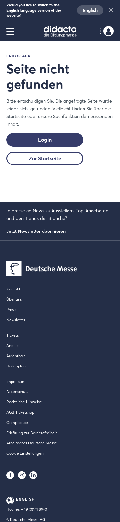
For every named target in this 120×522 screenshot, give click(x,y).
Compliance (17, 422)
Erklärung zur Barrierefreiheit (31, 432)
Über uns (14, 299)
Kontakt (13, 289)
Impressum (16, 381)
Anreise (13, 345)
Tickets (12, 335)
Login (45, 140)
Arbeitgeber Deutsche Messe (31, 443)
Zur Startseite (45, 158)
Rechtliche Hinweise (24, 402)
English (90, 10)
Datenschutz (17, 391)
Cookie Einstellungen (25, 453)
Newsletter (15, 319)
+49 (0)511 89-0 (34, 509)
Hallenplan (16, 366)
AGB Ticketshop (20, 412)
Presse (12, 309)
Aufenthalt (15, 355)
